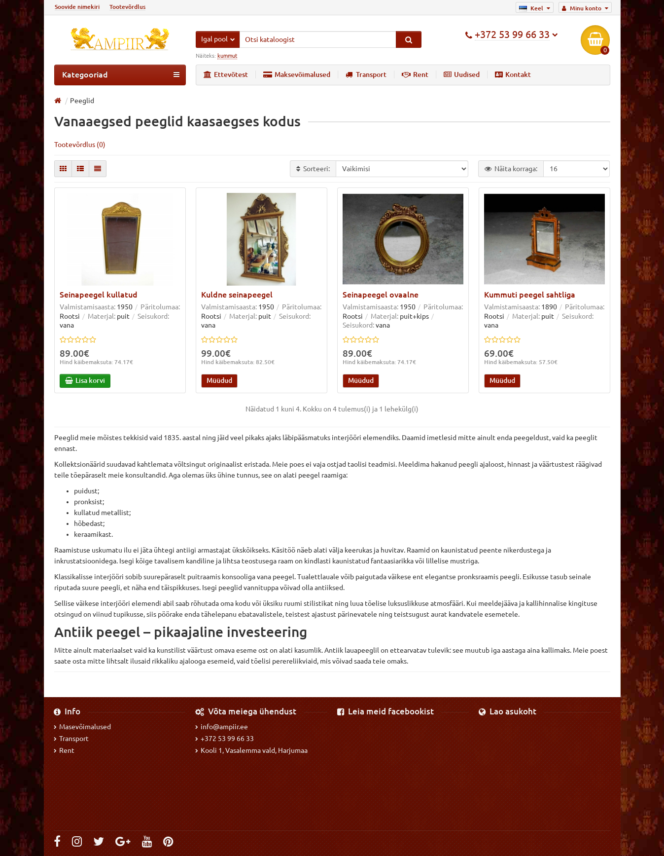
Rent (415, 74)
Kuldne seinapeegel (237, 295)
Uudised (462, 74)
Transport (366, 74)
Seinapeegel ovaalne (381, 295)
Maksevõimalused (296, 74)
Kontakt (513, 74)
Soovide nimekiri (77, 6)
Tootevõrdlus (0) (79, 145)
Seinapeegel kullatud (99, 295)
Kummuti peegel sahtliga (529, 295)
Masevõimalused (82, 727)
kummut (227, 56)
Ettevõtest (226, 74)
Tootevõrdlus (127, 6)
